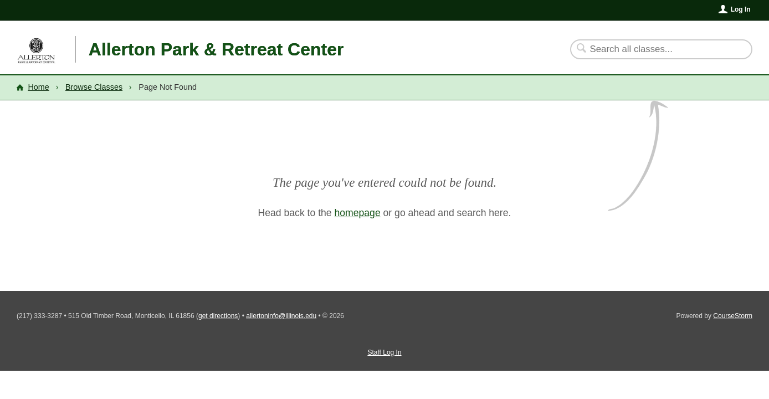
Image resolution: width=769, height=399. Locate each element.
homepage (358, 212)
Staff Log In (384, 352)
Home (38, 87)
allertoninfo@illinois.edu (281, 316)
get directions (218, 316)
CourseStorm (732, 316)
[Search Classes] (654, 49)
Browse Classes (93, 87)
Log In (741, 9)
